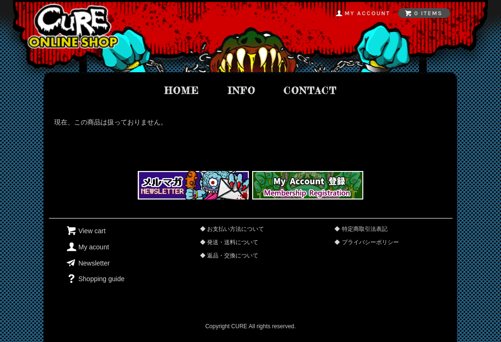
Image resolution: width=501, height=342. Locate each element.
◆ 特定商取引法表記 (360, 229)
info (241, 90)
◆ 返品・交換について (229, 255)
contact (310, 90)
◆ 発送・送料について (229, 242)
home (181, 90)
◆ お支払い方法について (232, 229)
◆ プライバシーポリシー (366, 242)
